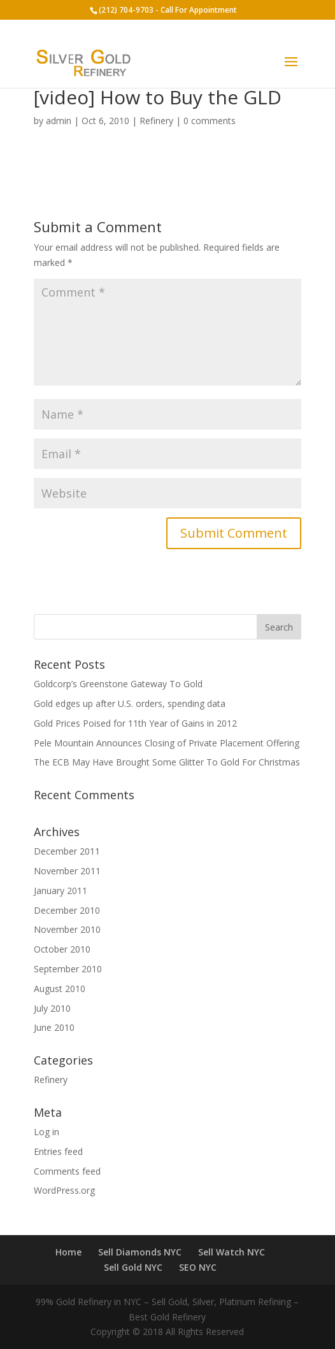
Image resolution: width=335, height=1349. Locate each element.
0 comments (209, 121)
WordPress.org (64, 1190)
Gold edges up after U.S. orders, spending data (129, 703)
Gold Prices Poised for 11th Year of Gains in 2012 (135, 723)
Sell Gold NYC (133, 1267)
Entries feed (58, 1151)
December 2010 (67, 910)
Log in (46, 1132)
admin (58, 121)
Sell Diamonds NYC (140, 1252)
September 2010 (68, 969)
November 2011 (67, 871)
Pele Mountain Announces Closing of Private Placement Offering (166, 743)
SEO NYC (198, 1267)
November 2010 (67, 929)
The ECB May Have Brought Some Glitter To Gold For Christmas (167, 762)
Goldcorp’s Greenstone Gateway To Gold (118, 684)
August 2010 (59, 988)
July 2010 (52, 1008)
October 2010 (62, 949)
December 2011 (67, 851)
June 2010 (54, 1027)
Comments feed (67, 1171)
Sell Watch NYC (231, 1252)
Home (68, 1252)
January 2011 (60, 890)
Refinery (156, 121)
